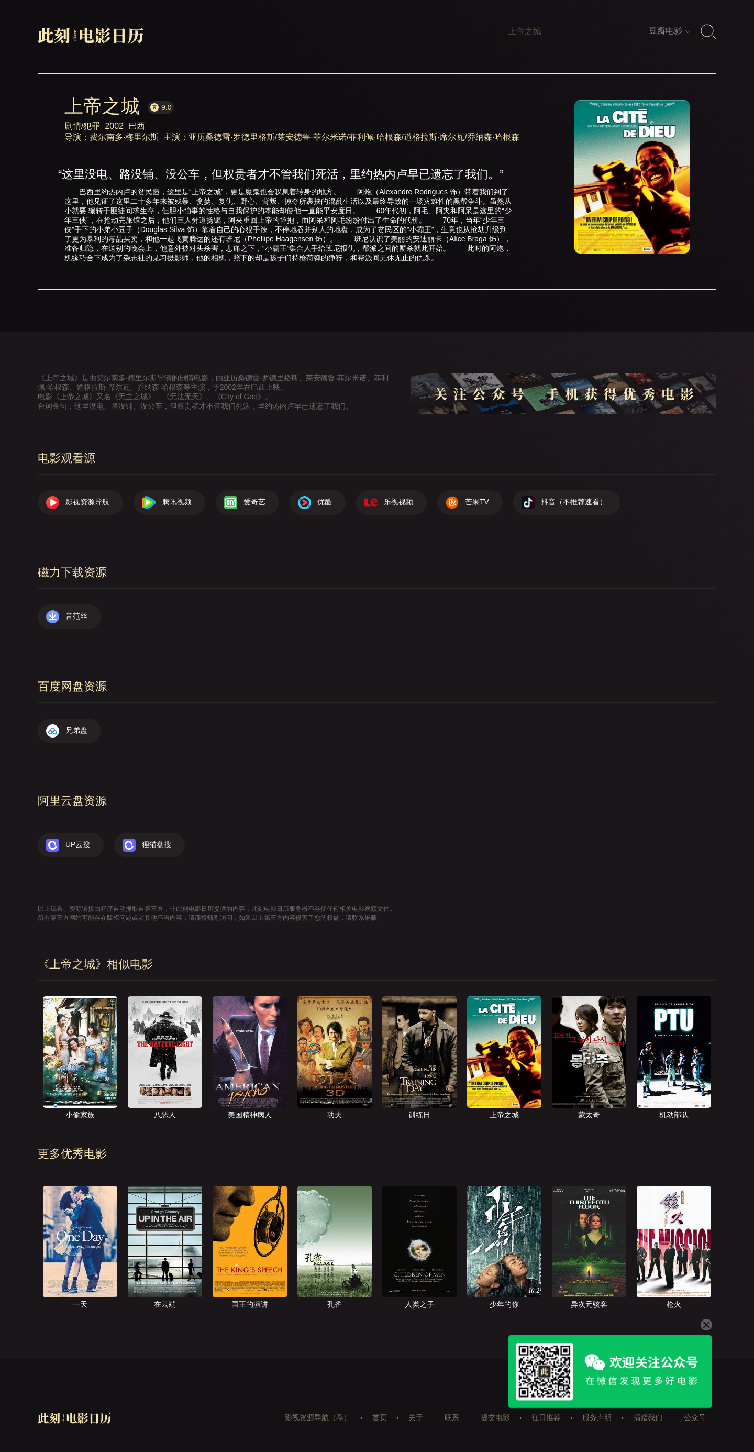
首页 (379, 1417)
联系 (452, 1417)
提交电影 (495, 1417)
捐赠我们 (647, 1417)
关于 (415, 1417)
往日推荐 (546, 1417)
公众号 (695, 1417)
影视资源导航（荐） (318, 1417)
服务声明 (597, 1417)
